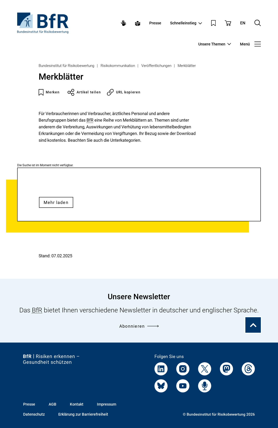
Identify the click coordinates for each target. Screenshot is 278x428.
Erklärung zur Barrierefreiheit (83, 414)
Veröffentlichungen (156, 66)
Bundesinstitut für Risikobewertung (66, 66)
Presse (155, 23)
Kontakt (76, 404)
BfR (89, 120)
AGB (52, 404)
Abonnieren (139, 326)
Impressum (106, 404)
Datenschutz (34, 414)
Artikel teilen (84, 92)
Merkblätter (187, 66)
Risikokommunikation (118, 66)
